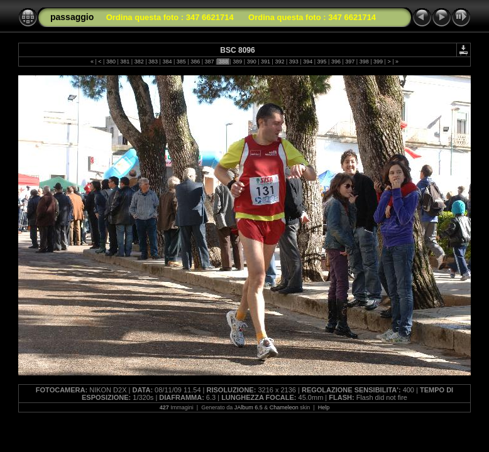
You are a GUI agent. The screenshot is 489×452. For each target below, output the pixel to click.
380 (110, 61)
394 (308, 61)
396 (335, 61)
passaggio (72, 17)
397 (350, 61)
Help (324, 407)
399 (378, 61)
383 (153, 61)
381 (125, 61)
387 (209, 61)
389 (237, 61)
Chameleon (284, 407)
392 (279, 61)
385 (181, 61)
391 (266, 61)
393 (293, 61)
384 (167, 61)
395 (322, 61)
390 (251, 61)
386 (195, 61)
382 (139, 61)
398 (364, 61)
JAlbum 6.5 (248, 407)
